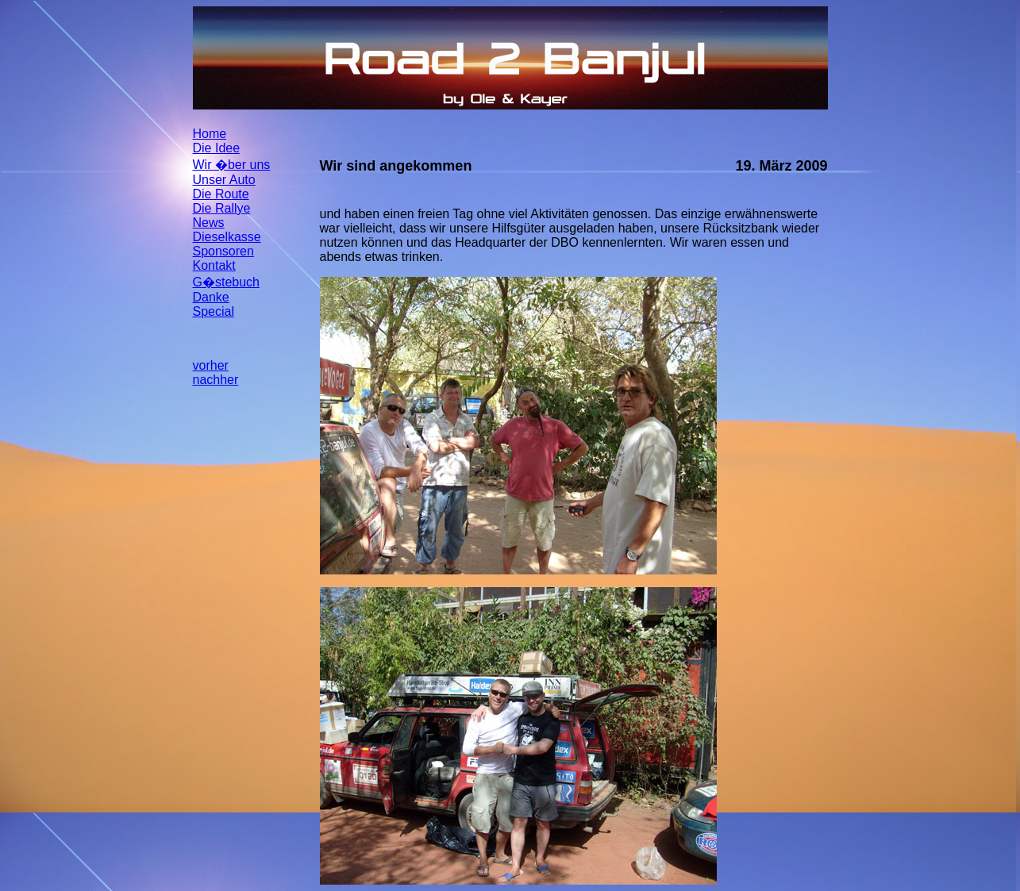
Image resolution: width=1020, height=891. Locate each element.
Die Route (221, 194)
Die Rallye (222, 208)
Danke (211, 297)
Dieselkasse (227, 237)
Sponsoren (223, 251)
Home (210, 133)
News (209, 222)
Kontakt (214, 265)
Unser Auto (224, 179)
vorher (211, 365)
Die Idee (217, 148)
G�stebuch (226, 282)
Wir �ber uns (232, 164)
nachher (216, 379)
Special (213, 311)
